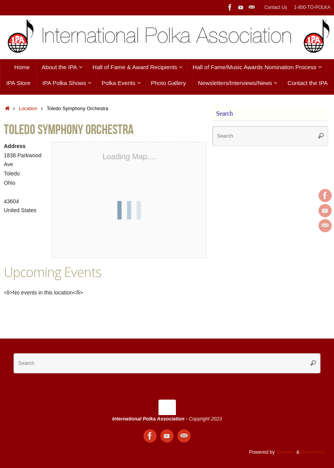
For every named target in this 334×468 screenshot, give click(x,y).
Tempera (285, 452)
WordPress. (313, 452)
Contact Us (275, 7)
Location (28, 108)
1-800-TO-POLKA (312, 7)
